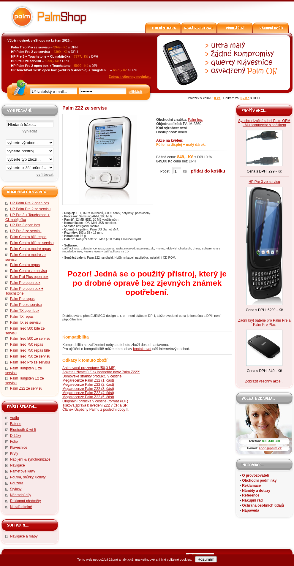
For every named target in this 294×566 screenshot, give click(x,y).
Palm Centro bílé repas (28, 237)
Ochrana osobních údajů (263, 505)
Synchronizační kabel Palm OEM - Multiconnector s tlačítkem (264, 123)
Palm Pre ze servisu (26, 305)
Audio (14, 418)
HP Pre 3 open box (25, 225)
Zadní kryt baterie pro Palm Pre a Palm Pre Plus (264, 322)
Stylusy (16, 489)
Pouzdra (16, 483)
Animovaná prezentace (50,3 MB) (89, 368)
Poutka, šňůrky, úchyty (28, 477)
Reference (250, 495)
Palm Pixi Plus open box (29, 277)
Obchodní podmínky (259, 480)
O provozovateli (255, 475)
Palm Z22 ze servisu (26, 388)
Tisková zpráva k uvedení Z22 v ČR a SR (95, 405)
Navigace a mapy (24, 536)
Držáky (15, 436)
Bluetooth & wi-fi (23, 430)
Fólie (14, 441)
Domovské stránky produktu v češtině (91, 376)
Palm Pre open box (25, 283)
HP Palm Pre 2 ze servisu (30, 209)
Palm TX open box (24, 311)
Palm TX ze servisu (25, 322)
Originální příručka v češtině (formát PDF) (95, 401)
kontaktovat (142, 349)
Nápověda (250, 510)
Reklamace (251, 485)
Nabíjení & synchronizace (30, 459)
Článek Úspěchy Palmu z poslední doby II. (95, 409)
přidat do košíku (208, 170)
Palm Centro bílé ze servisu (32, 243)
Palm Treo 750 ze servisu (30, 356)
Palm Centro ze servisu (28, 271)
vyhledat (30, 131)
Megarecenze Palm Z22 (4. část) (88, 393)
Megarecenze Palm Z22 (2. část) (88, 384)
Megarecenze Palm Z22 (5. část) (88, 397)
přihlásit (136, 92)
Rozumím (205, 559)
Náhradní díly (20, 495)
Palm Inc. (195, 120)
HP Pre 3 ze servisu (26, 231)
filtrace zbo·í (29, 158)
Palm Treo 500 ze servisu (30, 338)
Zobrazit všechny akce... (264, 381)
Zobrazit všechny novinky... (130, 76)
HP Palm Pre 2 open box (29, 203)
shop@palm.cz (270, 448)
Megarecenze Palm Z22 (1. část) (88, 380)
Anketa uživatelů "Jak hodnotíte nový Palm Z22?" (101, 372)
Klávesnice (18, 447)
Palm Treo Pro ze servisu (30, 362)
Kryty (14, 453)
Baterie (15, 424)
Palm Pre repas (22, 299)
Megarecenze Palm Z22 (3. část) (88, 389)
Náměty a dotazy (256, 490)
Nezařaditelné (21, 507)
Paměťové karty (22, 471)
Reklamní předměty (25, 501)
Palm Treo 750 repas (26, 344)
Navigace (17, 465)
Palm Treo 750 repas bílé (30, 350)
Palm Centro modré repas (30, 249)
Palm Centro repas (25, 265)
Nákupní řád (252, 500)
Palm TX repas (22, 316)
